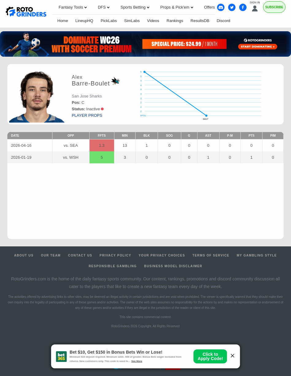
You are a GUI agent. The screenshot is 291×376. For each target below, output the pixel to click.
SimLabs (132, 20)
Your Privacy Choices (162, 255)
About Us (23, 255)
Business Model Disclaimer (173, 266)
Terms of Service (211, 255)
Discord (223, 20)
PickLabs (109, 20)
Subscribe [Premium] (274, 7)
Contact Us (80, 255)
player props (87, 115)
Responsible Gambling (113, 266)
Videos (153, 20)
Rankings (175, 20)
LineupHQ (84, 20)
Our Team (51, 255)
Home (62, 20)
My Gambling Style (257, 255)
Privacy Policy (115, 255)
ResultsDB (199, 20)
